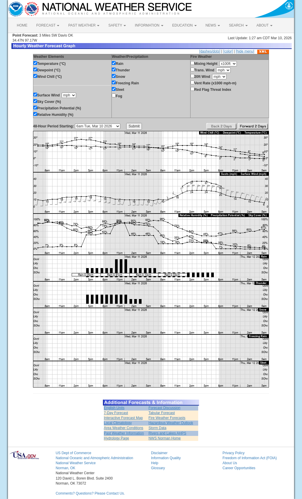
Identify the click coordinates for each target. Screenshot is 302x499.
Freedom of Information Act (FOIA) (249, 458)
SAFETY (117, 25)
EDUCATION (184, 25)
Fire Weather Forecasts (166, 418)
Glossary (158, 468)
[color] (228, 51)
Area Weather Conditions (123, 428)
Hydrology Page (116, 438)
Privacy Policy (233, 453)
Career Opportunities (238, 468)
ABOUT (265, 25)
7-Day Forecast (116, 413)
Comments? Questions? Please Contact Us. (90, 493)
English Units (114, 408)
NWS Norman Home (164, 438)
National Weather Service (76, 463)
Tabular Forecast (161, 413)
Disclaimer (159, 453)
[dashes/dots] (209, 51)
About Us (229, 463)
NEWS (213, 25)
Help (154, 463)
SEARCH (238, 25)
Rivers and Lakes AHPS (167, 433)
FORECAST (47, 25)
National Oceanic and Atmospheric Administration (94, 458)
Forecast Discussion (164, 408)
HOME (22, 25)
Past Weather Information (124, 433)
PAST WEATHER (83, 25)
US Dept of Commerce (73, 453)
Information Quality (166, 458)
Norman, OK (66, 468)
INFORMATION (149, 25)
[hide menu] (245, 51)
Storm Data (157, 428)
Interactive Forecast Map (123, 418)
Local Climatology (118, 423)
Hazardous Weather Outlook (170, 423)
